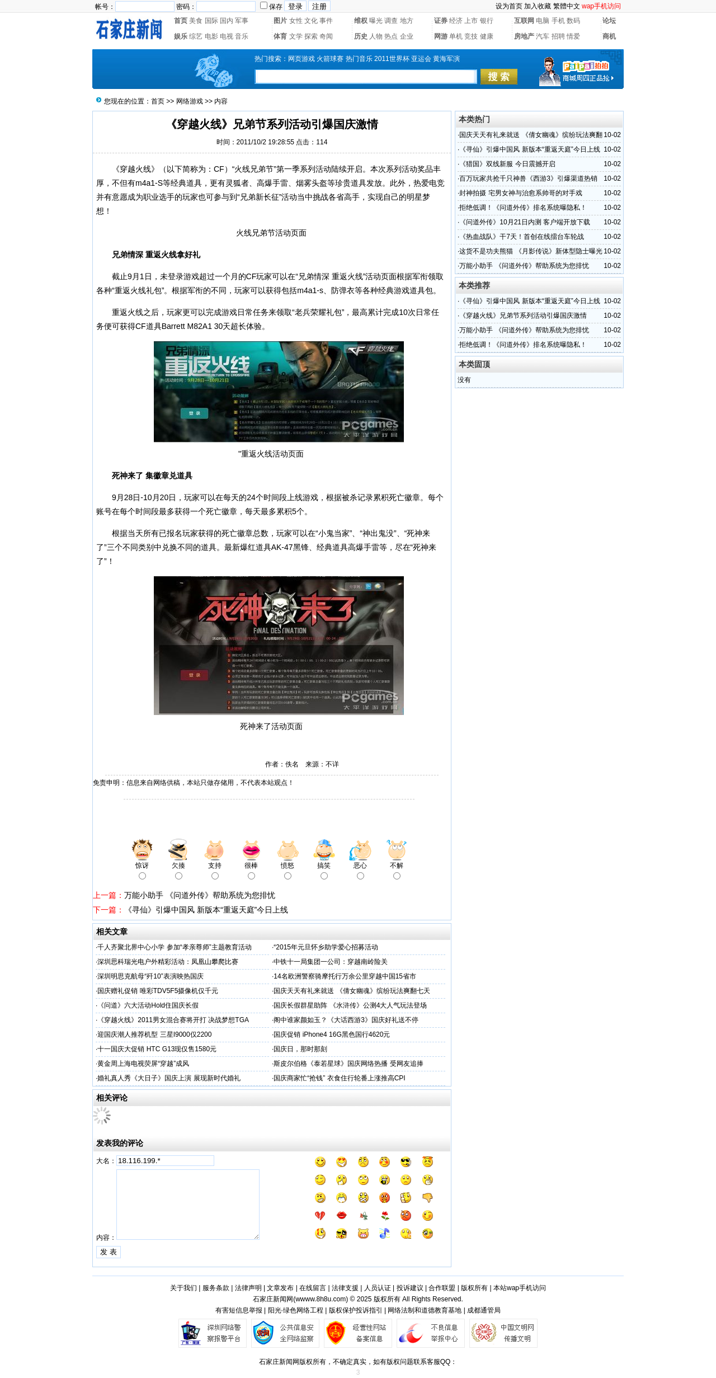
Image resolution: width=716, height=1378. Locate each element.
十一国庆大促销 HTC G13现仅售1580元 (156, 1049)
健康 (486, 36)
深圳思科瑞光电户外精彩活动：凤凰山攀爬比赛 (167, 962)
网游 (440, 36)
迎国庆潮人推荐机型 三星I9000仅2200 (154, 1034)
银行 (486, 21)
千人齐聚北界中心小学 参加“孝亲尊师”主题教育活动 (174, 947)
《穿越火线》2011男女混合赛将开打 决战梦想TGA (173, 1020)
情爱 (573, 36)
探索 (311, 36)
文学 (296, 36)
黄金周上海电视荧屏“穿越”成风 (143, 1063)
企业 (406, 36)
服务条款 (215, 1288)
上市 (471, 21)
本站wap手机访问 (519, 1288)
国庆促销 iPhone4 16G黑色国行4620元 (332, 1034)
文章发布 (280, 1288)
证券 (440, 21)
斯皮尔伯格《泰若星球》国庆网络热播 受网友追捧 (348, 1063)
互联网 (524, 21)
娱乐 (180, 36)
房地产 (524, 36)
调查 (391, 21)
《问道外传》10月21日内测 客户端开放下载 (524, 222)
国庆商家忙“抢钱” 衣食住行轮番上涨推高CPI (339, 1078)
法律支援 (345, 1288)
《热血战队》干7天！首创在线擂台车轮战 (521, 237)
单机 (456, 36)
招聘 (558, 36)
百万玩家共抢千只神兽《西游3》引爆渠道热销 (528, 178)
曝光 (376, 21)
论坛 (609, 21)
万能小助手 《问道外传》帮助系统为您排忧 (199, 895)
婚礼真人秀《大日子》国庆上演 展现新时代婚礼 (168, 1078)
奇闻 (326, 36)
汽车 (542, 36)
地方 (406, 21)
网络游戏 (189, 101)
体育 (280, 36)
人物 (376, 36)
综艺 (195, 36)
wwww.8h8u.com (320, 1299)
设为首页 (509, 6)
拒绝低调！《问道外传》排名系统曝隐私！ (523, 207)
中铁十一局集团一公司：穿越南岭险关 (331, 962)
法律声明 (248, 1288)
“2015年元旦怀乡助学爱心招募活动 (326, 947)
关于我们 (183, 1288)
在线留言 (312, 1288)
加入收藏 (537, 6)
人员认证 (377, 1288)
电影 (211, 36)
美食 (195, 21)
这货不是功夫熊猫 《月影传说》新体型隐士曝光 (530, 251)
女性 (296, 21)
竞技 (471, 36)
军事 (241, 21)
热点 (391, 36)
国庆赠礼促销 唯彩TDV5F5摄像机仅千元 (157, 991)
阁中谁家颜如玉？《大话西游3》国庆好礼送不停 (346, 1020)
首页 (180, 21)
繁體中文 (566, 6)
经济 (456, 21)
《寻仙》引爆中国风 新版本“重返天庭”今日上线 (206, 909)
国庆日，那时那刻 (300, 1049)
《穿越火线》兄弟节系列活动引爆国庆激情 (523, 315)
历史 (361, 36)
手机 (558, 21)
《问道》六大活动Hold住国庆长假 (148, 1005)
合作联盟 (441, 1288)
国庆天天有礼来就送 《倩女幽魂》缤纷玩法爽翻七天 (352, 991)
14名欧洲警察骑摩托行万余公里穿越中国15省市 (345, 976)
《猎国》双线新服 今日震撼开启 (507, 164)
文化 (311, 21)
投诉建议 (410, 1288)
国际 (211, 21)
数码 (573, 21)
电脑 (542, 21)
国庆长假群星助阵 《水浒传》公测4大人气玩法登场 (350, 1005)
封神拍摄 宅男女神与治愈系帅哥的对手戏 (520, 193)
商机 (609, 36)
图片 (280, 21)
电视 (226, 36)
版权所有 (474, 1288)
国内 (226, 21)
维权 (361, 21)
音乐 (241, 36)
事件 (326, 21)
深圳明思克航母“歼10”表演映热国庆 (150, 976)
